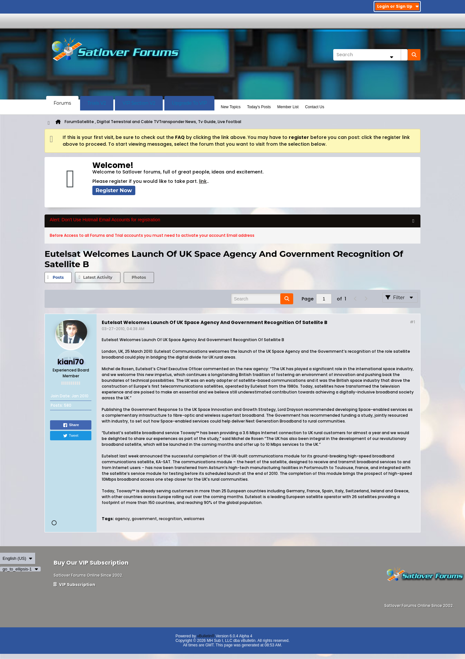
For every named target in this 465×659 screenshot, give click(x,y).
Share (71, 425)
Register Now (114, 190)
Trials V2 (97, 103)
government (144, 518)
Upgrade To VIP (189, 103)
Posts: (57, 405)
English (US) (18, 558)
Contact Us (314, 107)
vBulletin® (205, 636)
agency (122, 518)
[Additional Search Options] (391, 57)
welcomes (194, 518)
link (203, 181)
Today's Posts (259, 107)
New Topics (231, 107)
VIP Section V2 (138, 103)
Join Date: (61, 396)
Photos (139, 277)
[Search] (370, 54)
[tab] (58, 277)
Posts (58, 277)
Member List (288, 107)
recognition (170, 518)
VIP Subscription (74, 584)
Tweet (70, 436)
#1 (412, 322)
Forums (62, 103)
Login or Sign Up (398, 6)
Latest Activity (97, 277)
